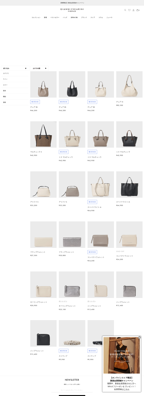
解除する (72, 362)
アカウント (30, 377)
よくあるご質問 (31, 386)
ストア (93, 17)
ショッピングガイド (32, 380)
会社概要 (86, 386)
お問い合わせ (30, 383)
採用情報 (59, 389)
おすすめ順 (39, 27)
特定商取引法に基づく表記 (91, 380)
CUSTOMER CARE (32, 373)
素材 (4, 50)
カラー (5, 44)
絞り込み (15, 27)
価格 (4, 61)
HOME (7, 368)
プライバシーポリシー (90, 383)
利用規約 (86, 377)
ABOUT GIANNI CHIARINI (65, 373)
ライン (5, 38)
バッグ (65, 17)
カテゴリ (6, 32)
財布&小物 (74, 17)
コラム (101, 17)
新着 (45, 17)
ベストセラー (55, 17)
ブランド (84, 17)
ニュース (109, 17)
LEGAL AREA (87, 373)
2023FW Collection (15, 368)
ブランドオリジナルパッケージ (36, 389)
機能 (4, 55)
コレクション (36, 17)
